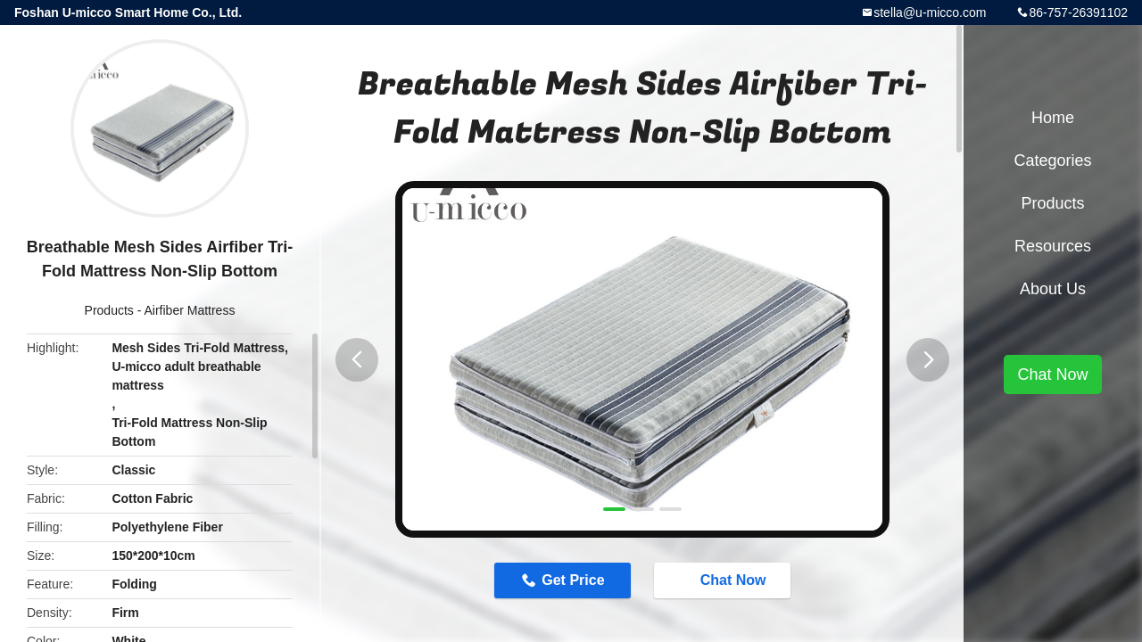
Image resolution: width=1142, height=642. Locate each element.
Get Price (573, 580)
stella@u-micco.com (929, 12)
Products (109, 310)
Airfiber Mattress (190, 310)
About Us (1053, 289)
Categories (1052, 160)
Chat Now (724, 579)
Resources (1052, 246)
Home (1052, 118)
